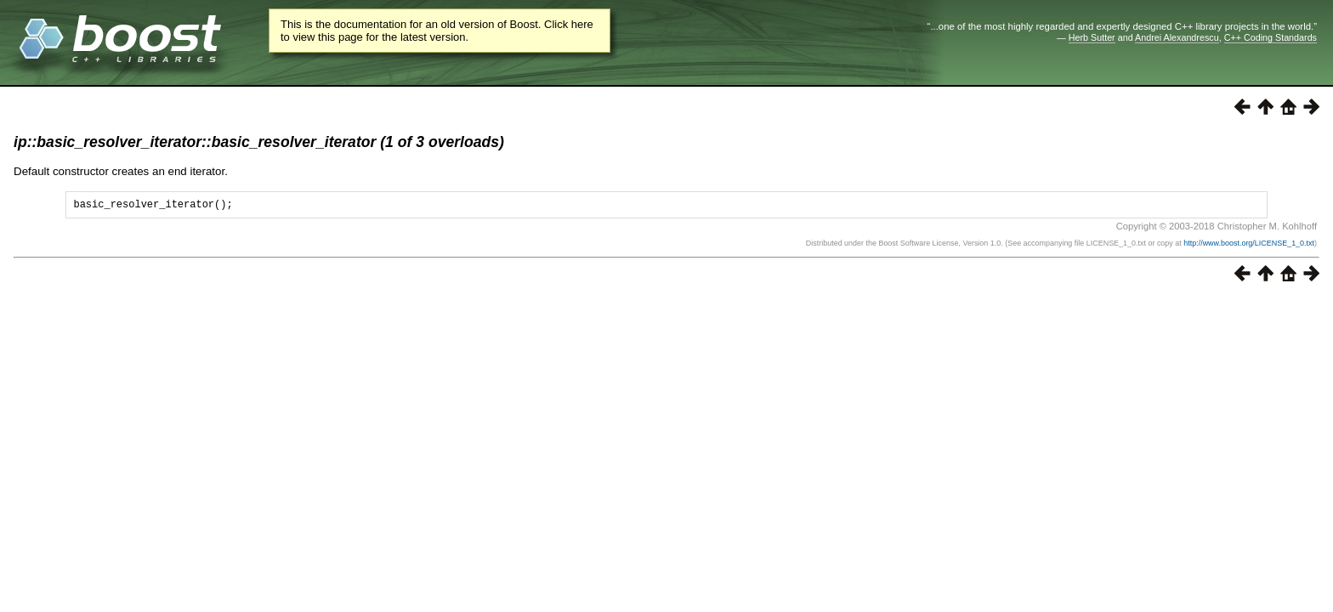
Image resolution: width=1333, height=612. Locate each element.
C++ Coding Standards (1270, 37)
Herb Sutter (1092, 37)
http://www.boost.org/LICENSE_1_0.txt (1248, 245)
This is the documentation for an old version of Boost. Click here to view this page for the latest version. (437, 30)
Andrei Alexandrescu (1177, 37)
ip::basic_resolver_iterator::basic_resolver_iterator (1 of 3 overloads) (259, 141)
